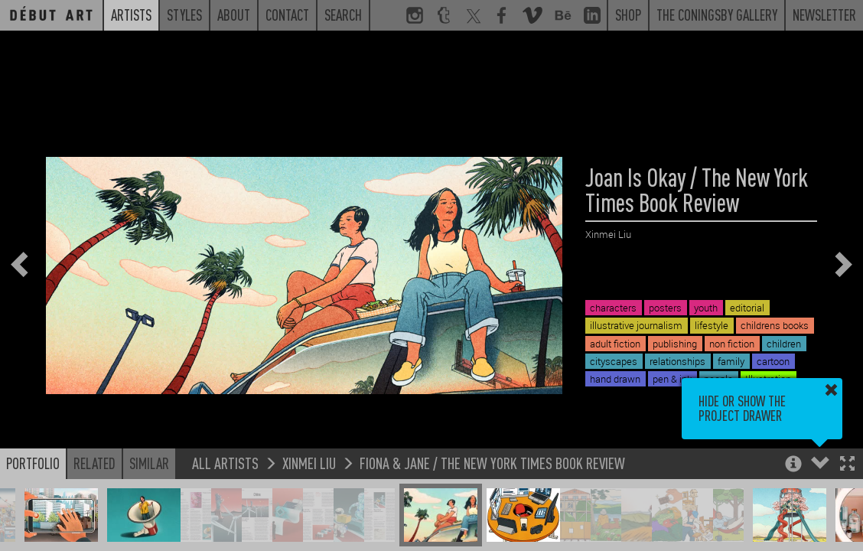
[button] (847, 465)
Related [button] (94, 463)
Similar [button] (149, 463)
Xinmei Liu (309, 462)
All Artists (225, 462)
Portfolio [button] (33, 463)
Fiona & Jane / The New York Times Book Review (492, 462)
